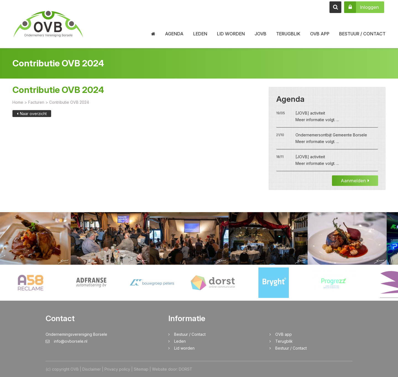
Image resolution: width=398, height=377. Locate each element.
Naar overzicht (32, 114)
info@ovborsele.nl (66, 341)
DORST (185, 369)
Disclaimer (91, 369)
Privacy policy (117, 369)
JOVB (260, 34)
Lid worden (231, 34)
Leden (200, 34)
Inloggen (361, 7)
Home (17, 102)
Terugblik (288, 34)
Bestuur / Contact (362, 34)
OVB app (319, 34)
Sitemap (141, 369)
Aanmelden (355, 181)
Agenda (174, 34)
